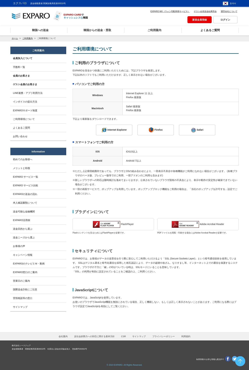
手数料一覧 (19, 67)
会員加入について (22, 58)
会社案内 (63, 336)
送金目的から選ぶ (22, 228)
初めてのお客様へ (22, 159)
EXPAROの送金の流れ (25, 194)
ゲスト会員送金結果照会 (205, 11)
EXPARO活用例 (21, 220)
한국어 (233, 3)
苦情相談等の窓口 (22, 298)
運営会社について (229, 11)
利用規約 (185, 336)
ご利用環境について (24, 119)
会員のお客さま (21, 75)
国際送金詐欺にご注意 (25, 289)
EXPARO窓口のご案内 (25, 272)
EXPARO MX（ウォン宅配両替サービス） (170, 11)
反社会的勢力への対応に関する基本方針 (94, 336)
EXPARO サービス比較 (25, 185)
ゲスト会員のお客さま (25, 84)
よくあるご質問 (21, 127)
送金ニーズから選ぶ (24, 237)
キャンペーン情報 (22, 255)
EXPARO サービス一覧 (25, 176)
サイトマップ (20, 307)
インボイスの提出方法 (25, 101)
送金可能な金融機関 (24, 211)
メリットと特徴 (21, 168)
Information (38, 151)
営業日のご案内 (21, 280)
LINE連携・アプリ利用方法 (28, 93)
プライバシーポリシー (163, 336)
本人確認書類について (25, 202)
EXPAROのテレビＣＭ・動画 (29, 263)
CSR (123, 336)
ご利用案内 (27, 38)
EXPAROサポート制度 (25, 110)
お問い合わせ (20, 136)
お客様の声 (19, 246)
